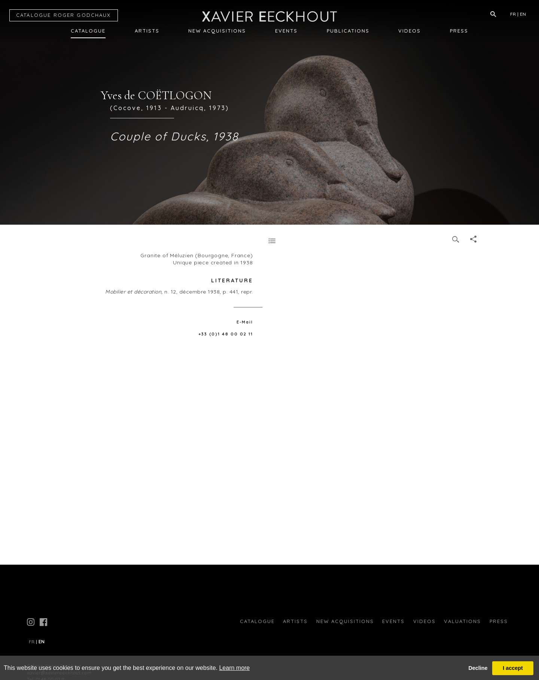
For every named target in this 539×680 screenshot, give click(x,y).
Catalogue (88, 31)
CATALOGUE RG (63, 15)
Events (286, 31)
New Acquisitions (217, 31)
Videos (409, 31)
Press (459, 31)
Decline (477, 668)
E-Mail (245, 322)
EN (523, 14)
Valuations (462, 621)
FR (513, 14)
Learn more (234, 668)
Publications (348, 31)
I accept (513, 668)
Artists (147, 31)
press (499, 621)
